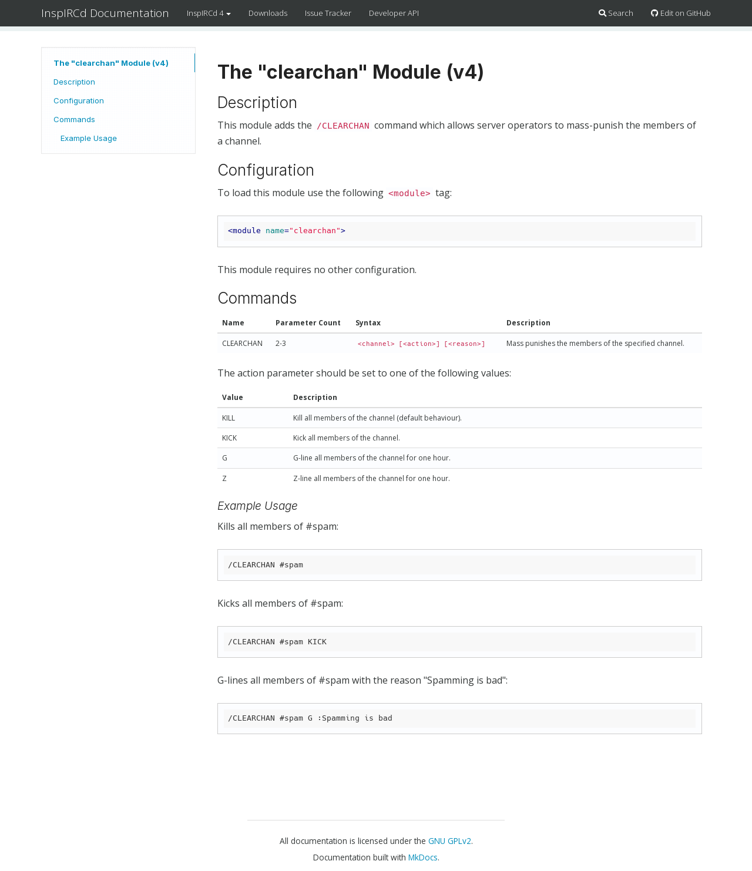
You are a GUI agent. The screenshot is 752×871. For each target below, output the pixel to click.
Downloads (268, 13)
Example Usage (89, 138)
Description (74, 81)
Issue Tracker (328, 13)
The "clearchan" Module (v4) (111, 63)
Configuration (78, 100)
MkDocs (423, 857)
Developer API (394, 13)
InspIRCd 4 (209, 13)
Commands (74, 119)
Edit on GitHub (681, 13)
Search (616, 13)
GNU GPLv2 (449, 840)
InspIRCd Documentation (105, 13)
